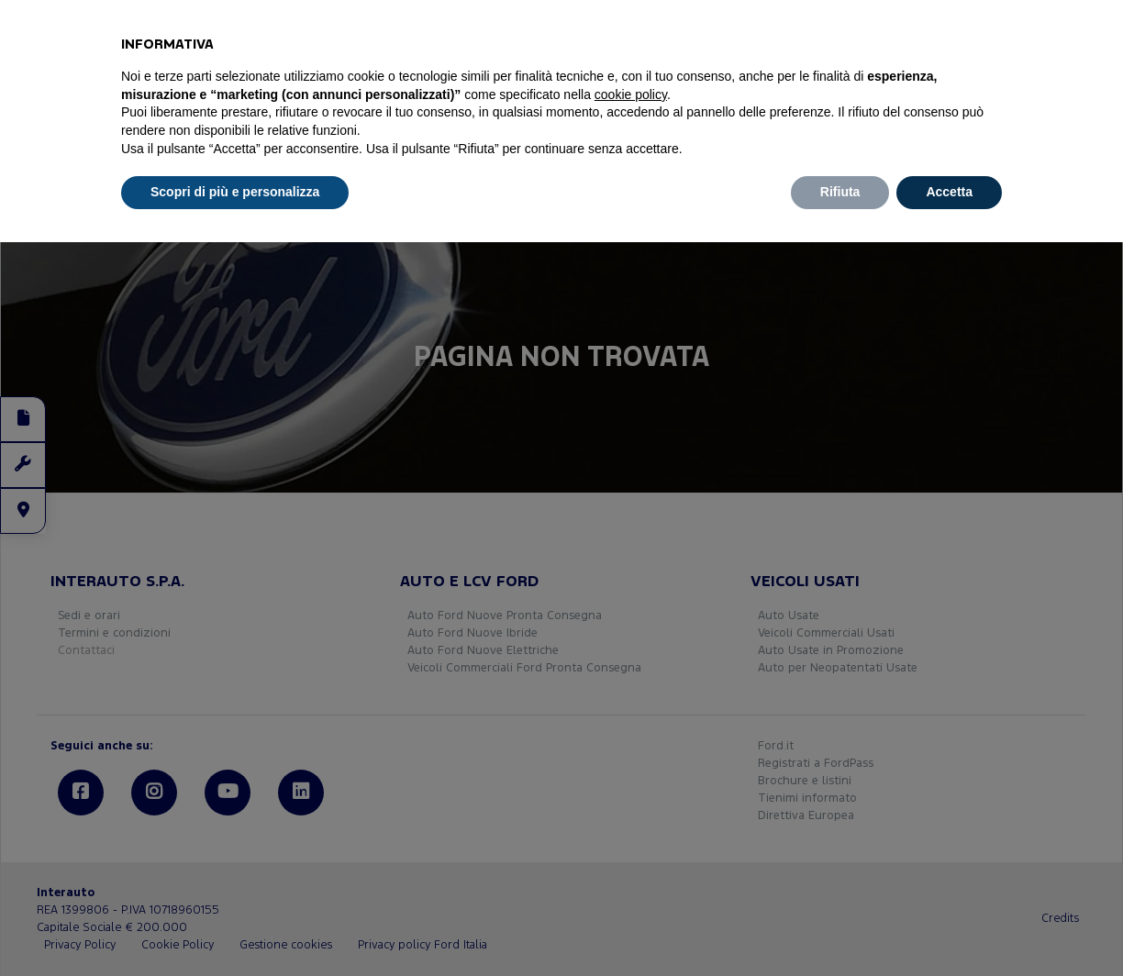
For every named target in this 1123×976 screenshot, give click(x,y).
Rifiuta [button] (840, 191)
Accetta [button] (949, 191)
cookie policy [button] (631, 94)
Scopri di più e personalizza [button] (234, 191)
